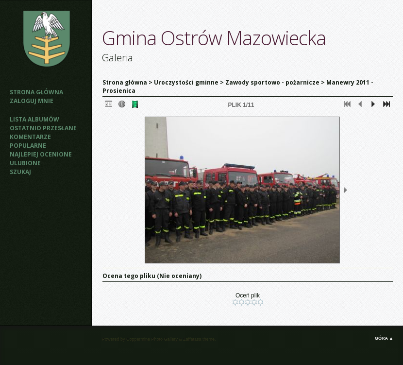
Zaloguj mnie (31, 101)
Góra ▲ (384, 338)
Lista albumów (34, 119)
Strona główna (36, 92)
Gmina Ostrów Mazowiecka (214, 37)
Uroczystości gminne (186, 82)
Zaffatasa (192, 339)
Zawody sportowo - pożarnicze (272, 82)
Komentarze (30, 137)
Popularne (28, 145)
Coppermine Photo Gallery (152, 339)
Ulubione (25, 163)
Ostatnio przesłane (43, 128)
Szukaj (20, 172)
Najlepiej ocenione (41, 154)
